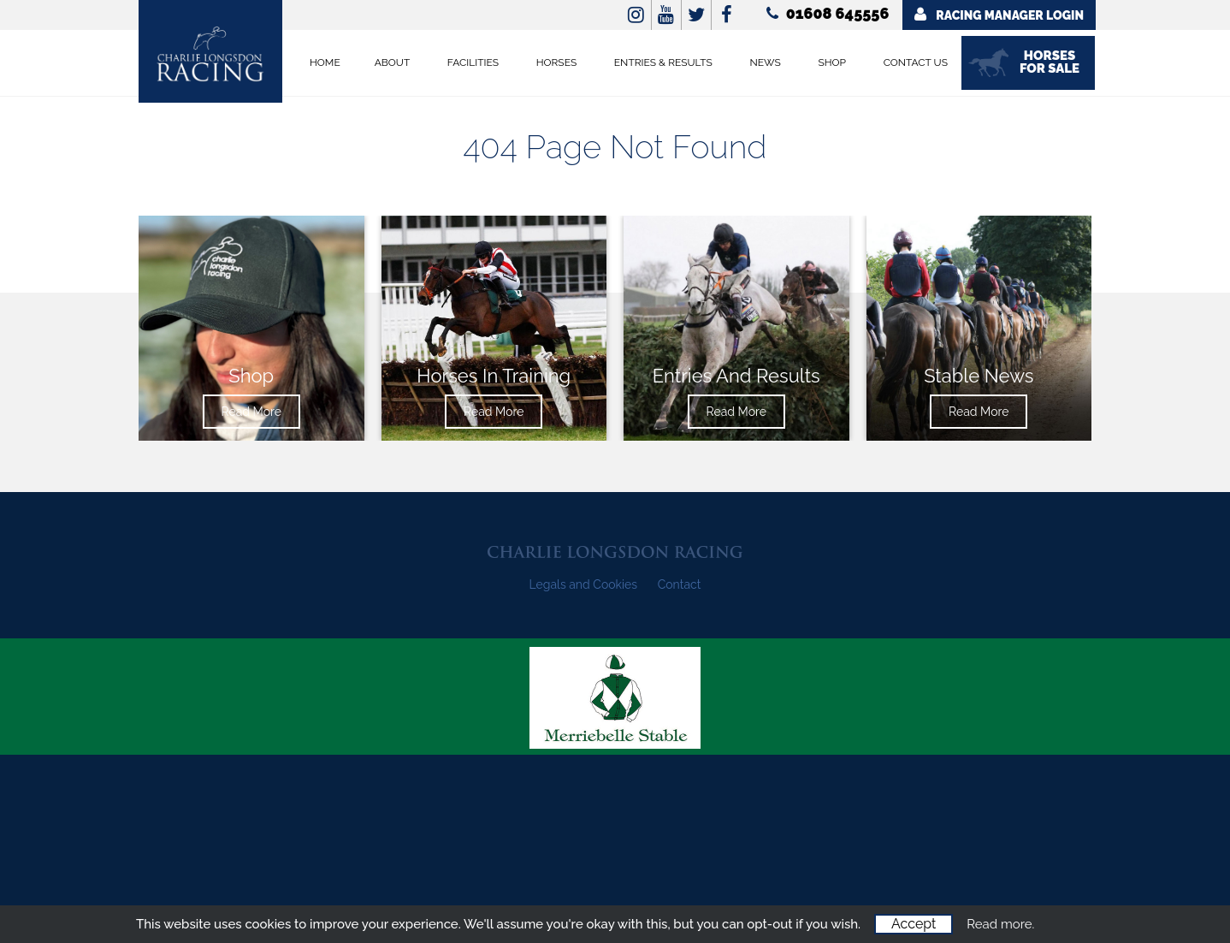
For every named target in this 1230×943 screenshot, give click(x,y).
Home (325, 62)
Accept (913, 924)
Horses (556, 62)
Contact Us (916, 62)
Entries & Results (663, 62)
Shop (832, 62)
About (393, 62)
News (765, 62)
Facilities (473, 62)
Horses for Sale (1049, 62)
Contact (679, 584)
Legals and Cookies (583, 584)
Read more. (1000, 924)
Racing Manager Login (999, 14)
